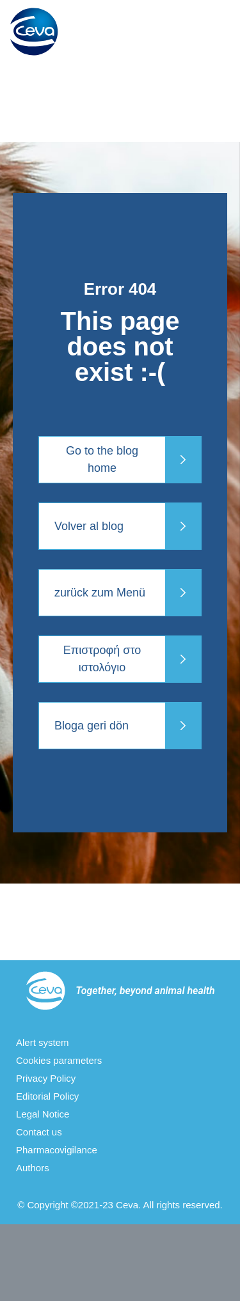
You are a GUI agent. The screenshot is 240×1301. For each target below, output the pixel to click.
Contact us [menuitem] (39, 1131)
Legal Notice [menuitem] (42, 1114)
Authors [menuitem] (32, 1167)
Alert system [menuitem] (42, 1042)
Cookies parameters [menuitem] (59, 1060)
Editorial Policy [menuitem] (47, 1096)
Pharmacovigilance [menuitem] (56, 1149)
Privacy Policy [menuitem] (46, 1078)
